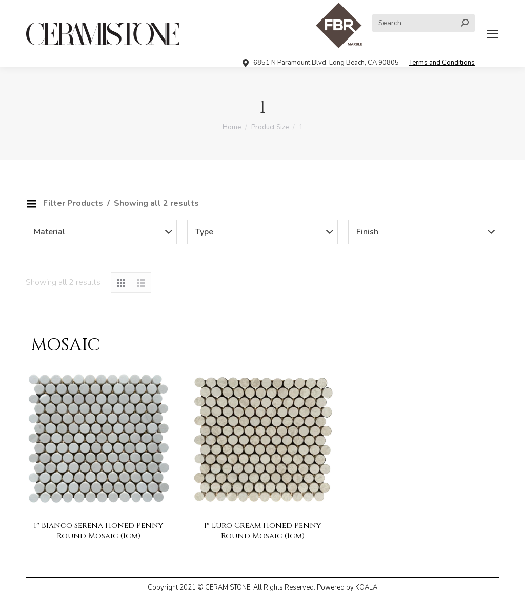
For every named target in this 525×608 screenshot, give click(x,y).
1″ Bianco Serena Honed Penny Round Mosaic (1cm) (98, 530)
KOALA (366, 587)
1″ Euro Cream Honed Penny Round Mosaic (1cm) (262, 530)
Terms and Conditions (442, 62)
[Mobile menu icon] (492, 34)
